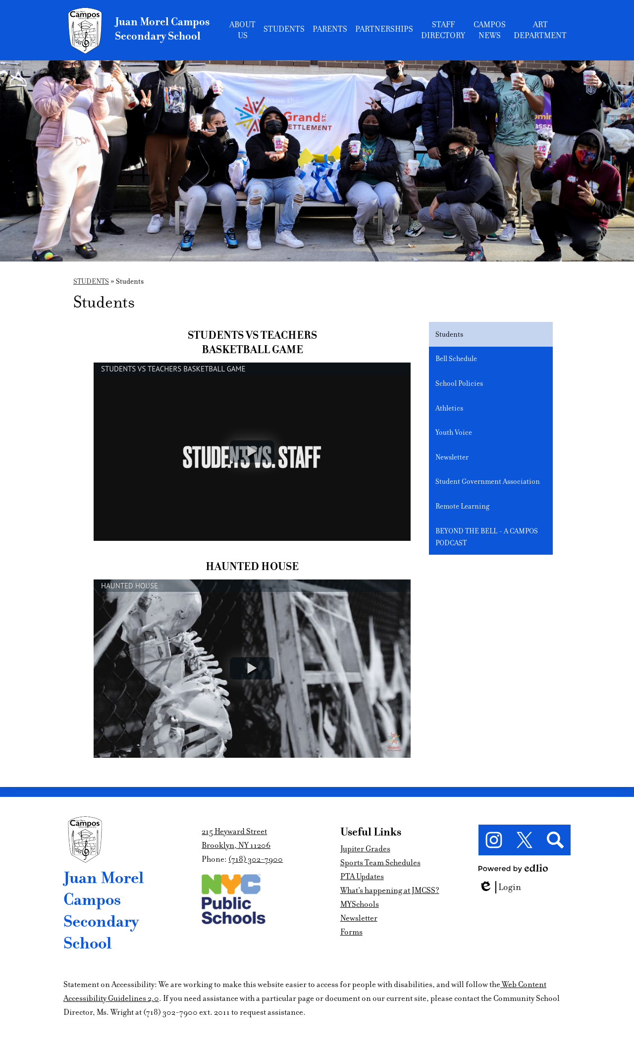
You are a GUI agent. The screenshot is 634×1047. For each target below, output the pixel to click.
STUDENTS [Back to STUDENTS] (91, 281)
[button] (242, 30)
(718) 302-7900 (255, 859)
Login (499, 887)
